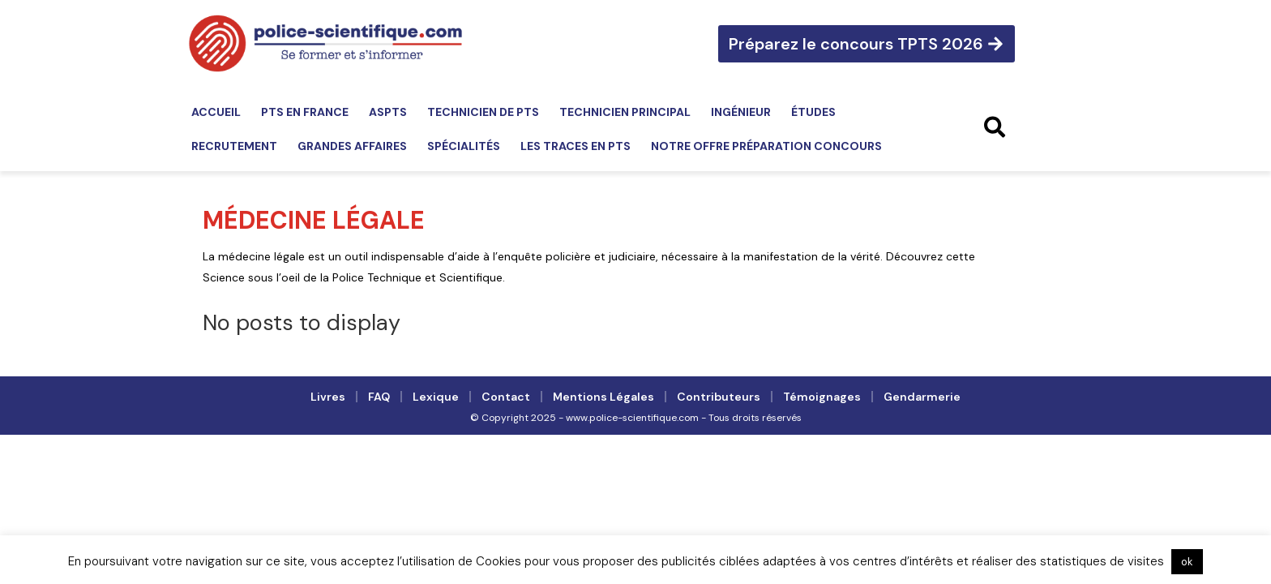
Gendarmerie (922, 396)
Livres (327, 396)
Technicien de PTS (483, 112)
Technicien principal (625, 112)
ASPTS (388, 112)
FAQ (379, 396)
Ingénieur (741, 112)
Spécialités (463, 146)
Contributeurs (718, 396)
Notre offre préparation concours (766, 146)
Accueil (216, 112)
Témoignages (822, 396)
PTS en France (305, 112)
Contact (505, 396)
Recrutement (234, 146)
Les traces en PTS (575, 146)
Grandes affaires (352, 146)
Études (813, 112)
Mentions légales (603, 396)
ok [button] (1187, 562)
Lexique (436, 396)
